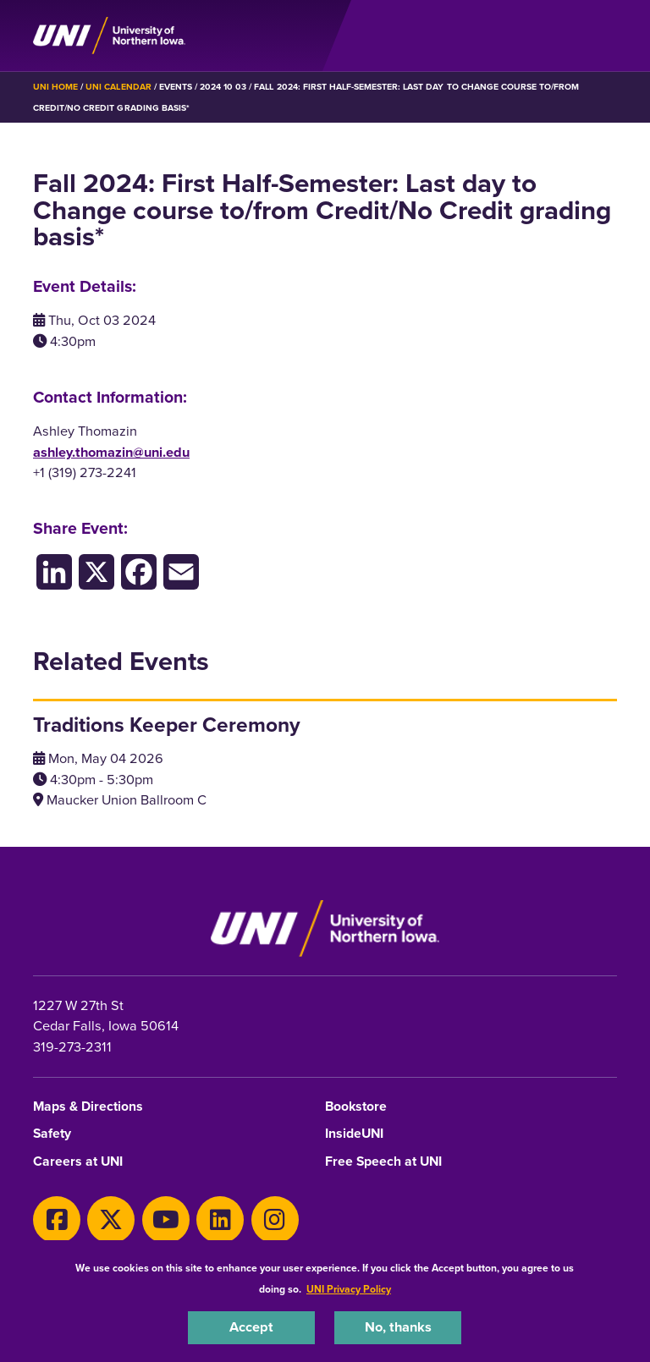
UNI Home (55, 86)
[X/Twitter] (96, 571)
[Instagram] (275, 1220)
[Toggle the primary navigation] (603, 35)
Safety (52, 1134)
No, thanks (398, 1326)
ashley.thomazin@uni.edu (111, 452)
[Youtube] (166, 1220)
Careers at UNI (78, 1162)
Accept (251, 1326)
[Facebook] (139, 571)
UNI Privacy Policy (348, 1289)
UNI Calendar (118, 86)
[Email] (181, 571)
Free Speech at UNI (383, 1162)
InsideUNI (354, 1134)
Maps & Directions (88, 1107)
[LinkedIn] (54, 571)
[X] (111, 1220)
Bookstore (356, 1107)
